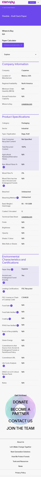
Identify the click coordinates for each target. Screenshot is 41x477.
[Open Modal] (3, 167)
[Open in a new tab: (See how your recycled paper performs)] (13, 45)
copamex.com (27, 104)
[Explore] (20, 54)
